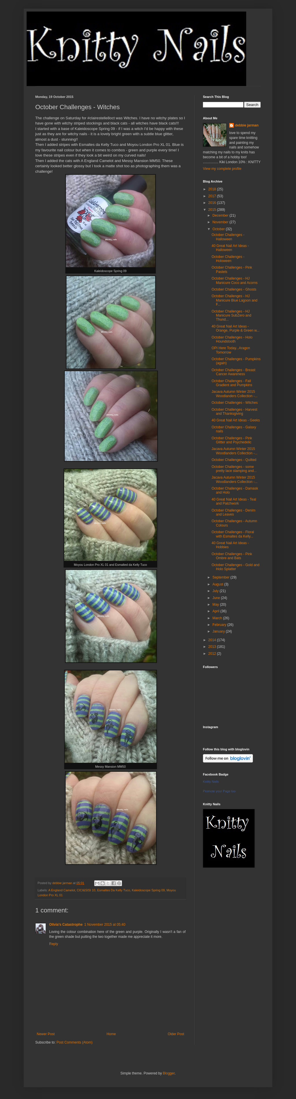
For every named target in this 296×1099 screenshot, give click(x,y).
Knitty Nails (211, 781)
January (219, 631)
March (217, 618)
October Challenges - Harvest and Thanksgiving (234, 412)
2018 (212, 189)
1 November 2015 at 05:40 (104, 925)
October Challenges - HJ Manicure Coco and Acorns (235, 280)
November (221, 222)
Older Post (176, 1034)
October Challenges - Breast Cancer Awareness (233, 372)
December (221, 215)
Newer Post (46, 1034)
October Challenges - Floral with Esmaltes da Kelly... (233, 534)
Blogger (169, 1073)
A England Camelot (61, 890)
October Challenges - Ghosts (234, 289)
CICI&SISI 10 (86, 890)
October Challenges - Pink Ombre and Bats (232, 556)
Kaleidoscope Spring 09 (148, 890)
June (216, 598)
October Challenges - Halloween (228, 237)
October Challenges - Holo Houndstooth (232, 339)
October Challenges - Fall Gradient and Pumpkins (232, 383)
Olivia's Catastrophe (66, 925)
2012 (212, 654)
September (221, 577)
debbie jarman (246, 125)
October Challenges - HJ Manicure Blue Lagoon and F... (234, 300)
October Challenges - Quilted (234, 460)
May (216, 605)
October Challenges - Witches (235, 403)
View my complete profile (222, 169)
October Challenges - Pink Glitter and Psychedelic (232, 440)
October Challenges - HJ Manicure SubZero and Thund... (231, 315)
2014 (212, 640)
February (219, 625)
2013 (212, 647)
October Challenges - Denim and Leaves (233, 512)
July (216, 591)
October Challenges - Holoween (228, 259)
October (219, 229)
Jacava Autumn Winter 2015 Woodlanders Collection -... (235, 394)
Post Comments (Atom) (74, 1042)
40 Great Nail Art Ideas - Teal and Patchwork (234, 501)
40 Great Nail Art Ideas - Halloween (230, 248)
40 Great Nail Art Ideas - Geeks (236, 420)
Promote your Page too (219, 791)
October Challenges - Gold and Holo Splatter (235, 567)
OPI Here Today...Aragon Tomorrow (231, 350)
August (218, 584)
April (216, 611)
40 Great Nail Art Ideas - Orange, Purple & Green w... (236, 328)
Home (111, 1034)
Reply (53, 944)
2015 (212, 210)
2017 (212, 196)
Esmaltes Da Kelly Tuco (113, 890)
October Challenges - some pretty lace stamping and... (234, 469)
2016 (212, 203)
